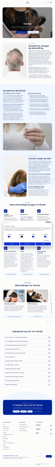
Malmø (30, 411)
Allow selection (27, 243)
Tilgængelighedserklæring (8, 434)
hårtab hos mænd (32, 57)
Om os (4, 424)
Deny (12, 243)
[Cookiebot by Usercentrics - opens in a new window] (46, 222)
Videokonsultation (38, 411)
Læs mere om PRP (37, 316)
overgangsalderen (7, 260)
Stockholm (16, 411)
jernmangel (15, 109)
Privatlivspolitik (6, 430)
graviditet (11, 257)
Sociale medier (5, 426)
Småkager (5, 432)
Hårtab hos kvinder (32, 67)
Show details (46, 240)
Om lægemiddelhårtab (44, 274)
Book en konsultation (21, 32)
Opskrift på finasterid (33, 32)
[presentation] (44, 461)
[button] (47, 321)
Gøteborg (23, 411)
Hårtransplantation (23, 424)
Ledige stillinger (6, 428)
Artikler (4, 440)
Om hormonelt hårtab (10, 274)
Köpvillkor (5, 436)
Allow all (43, 243)
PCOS (22, 110)
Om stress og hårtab (27, 274)
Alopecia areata (6, 449)
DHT (20, 105)
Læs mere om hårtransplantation (14, 316)
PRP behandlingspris (23, 430)
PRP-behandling (22, 428)
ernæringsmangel (32, 167)
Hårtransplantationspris (23, 426)
